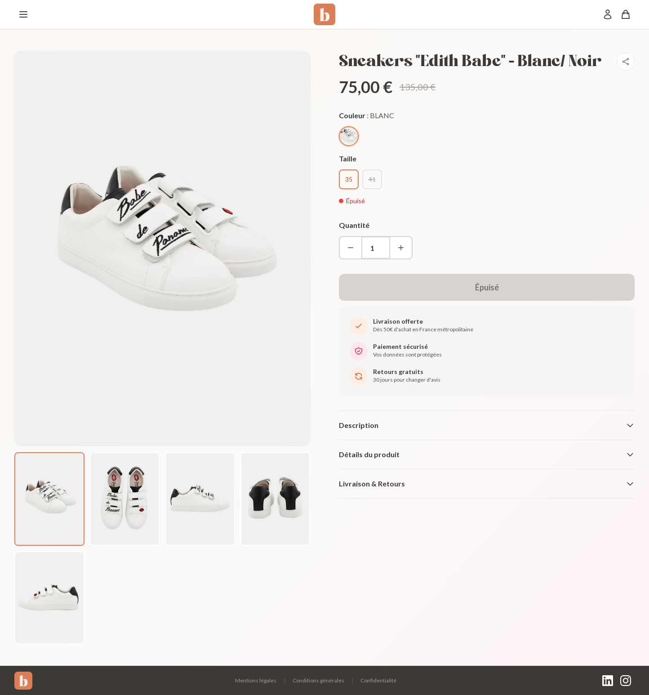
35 (348, 179)
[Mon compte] (608, 14)
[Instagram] (626, 681)
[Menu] (23, 14)
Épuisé (487, 287)
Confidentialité (378, 680)
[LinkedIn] (608, 681)
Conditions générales (318, 680)
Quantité (354, 225)
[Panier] (626, 14)
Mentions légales (255, 680)
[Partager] (626, 62)
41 (372, 179)
